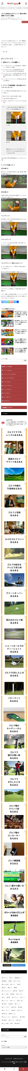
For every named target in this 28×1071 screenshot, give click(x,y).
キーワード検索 (4, 358)
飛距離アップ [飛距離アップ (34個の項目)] (18, 977)
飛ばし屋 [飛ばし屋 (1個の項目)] (5, 1013)
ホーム (4, 1069)
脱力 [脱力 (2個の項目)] (19, 984)
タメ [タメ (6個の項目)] (12, 977)
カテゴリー (3, 1045)
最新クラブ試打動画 (7, 366)
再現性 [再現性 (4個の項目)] (13, 994)
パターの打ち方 (6, 393)
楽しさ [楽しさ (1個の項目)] (10, 987)
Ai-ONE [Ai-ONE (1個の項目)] (19, 1020)
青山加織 (13, 19)
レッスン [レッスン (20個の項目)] (13, 984)
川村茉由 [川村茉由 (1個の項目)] (23, 1017)
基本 (6, 19)
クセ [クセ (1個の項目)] (4, 997)
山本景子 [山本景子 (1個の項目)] (5, 1003)
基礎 (16, 19)
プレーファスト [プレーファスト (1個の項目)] (6, 1010)
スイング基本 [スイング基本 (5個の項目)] (5, 994)
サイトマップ (8, 1058)
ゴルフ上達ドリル (11, 8)
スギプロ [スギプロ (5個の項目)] (20, 1010)
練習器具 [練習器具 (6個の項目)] (5, 981)
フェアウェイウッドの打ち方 (9, 374)
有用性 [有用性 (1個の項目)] (11, 1003)
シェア (14, 1069)
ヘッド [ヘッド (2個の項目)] (23, 997)
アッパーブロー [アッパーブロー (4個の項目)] (6, 1007)
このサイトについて (18, 1058)
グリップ (9, 19)
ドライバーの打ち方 (7, 370)
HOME (3, 8)
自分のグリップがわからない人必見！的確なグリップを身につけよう (21, 331)
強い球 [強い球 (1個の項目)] (21, 990)
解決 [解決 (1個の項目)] (11, 981)
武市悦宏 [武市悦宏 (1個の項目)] (17, 1023)
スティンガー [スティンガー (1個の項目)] (5, 1000)
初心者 (3, 19)
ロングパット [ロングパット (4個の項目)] (16, 997)
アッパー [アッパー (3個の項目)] (13, 1000)
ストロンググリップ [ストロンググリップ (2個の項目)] (7, 990)
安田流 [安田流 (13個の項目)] (20, 1007)
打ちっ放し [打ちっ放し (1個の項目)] (21, 1000)
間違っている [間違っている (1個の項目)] (12, 1013)
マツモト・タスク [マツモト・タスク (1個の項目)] (6, 1017)
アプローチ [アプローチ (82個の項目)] (5, 977)
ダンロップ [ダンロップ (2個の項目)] (12, 1020)
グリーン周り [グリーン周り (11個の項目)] (17, 981)
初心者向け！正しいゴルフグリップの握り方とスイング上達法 (21, 322)
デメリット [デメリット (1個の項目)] (18, 1003)
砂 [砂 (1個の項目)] (12, 1023)
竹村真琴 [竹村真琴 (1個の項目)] (5, 1020)
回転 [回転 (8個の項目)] (9, 997)
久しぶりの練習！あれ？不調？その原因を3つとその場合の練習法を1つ (21, 340)
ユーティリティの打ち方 (8, 378)
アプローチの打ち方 (7, 385)
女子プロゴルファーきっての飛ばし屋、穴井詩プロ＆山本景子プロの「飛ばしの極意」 (21, 314)
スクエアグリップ (21, 19)
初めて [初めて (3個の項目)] (4, 987)
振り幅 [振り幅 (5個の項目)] (15, 990)
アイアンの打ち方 (7, 381)
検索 (25, 360)
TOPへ (23, 1069)
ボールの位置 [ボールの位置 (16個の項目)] (5, 984)
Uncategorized (6, 400)
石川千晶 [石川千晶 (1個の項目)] (14, 1007)
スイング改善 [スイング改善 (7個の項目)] (5, 1023)
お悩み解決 (19, 8)
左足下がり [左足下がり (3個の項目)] (16, 1017)
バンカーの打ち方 (7, 389)
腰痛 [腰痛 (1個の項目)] (16, 987)
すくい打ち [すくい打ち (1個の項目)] (20, 994)
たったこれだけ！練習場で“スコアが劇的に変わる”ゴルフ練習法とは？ (21, 350)
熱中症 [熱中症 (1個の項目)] (14, 1010)
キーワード (3, 1034)
